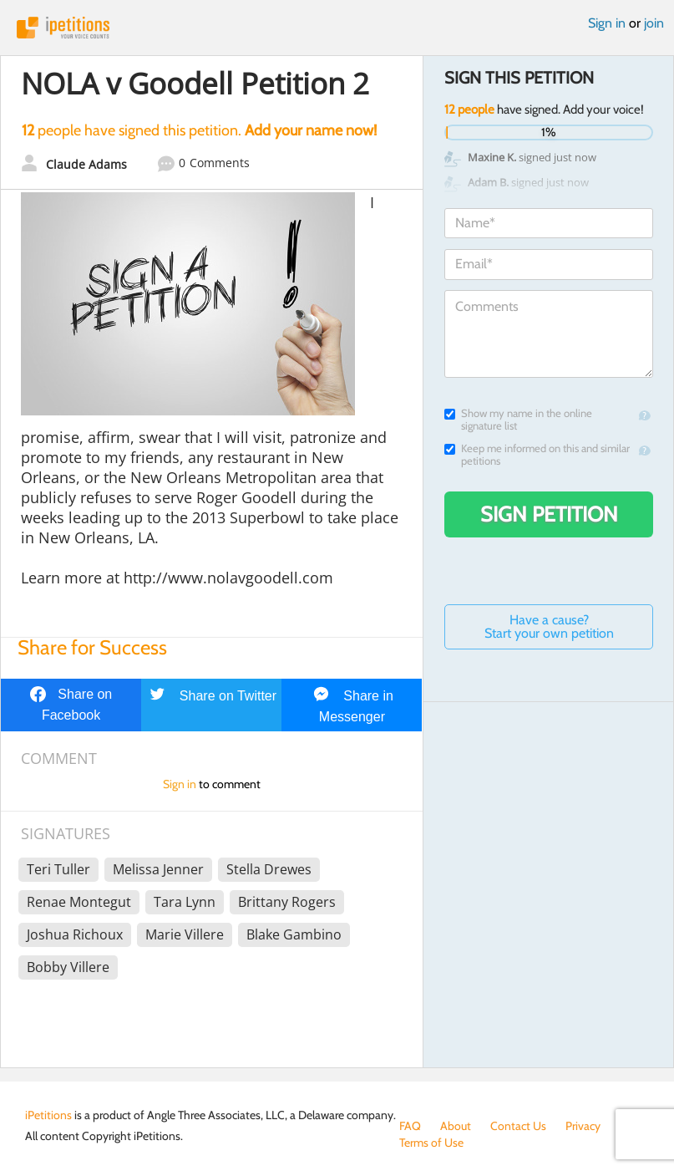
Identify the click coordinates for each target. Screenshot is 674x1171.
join (654, 23)
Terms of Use (431, 1142)
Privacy (583, 1125)
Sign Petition (549, 514)
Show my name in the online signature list (518, 419)
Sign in (607, 23)
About (455, 1125)
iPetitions (337, 27)
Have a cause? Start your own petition (549, 626)
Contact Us (518, 1125)
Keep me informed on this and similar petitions (537, 454)
